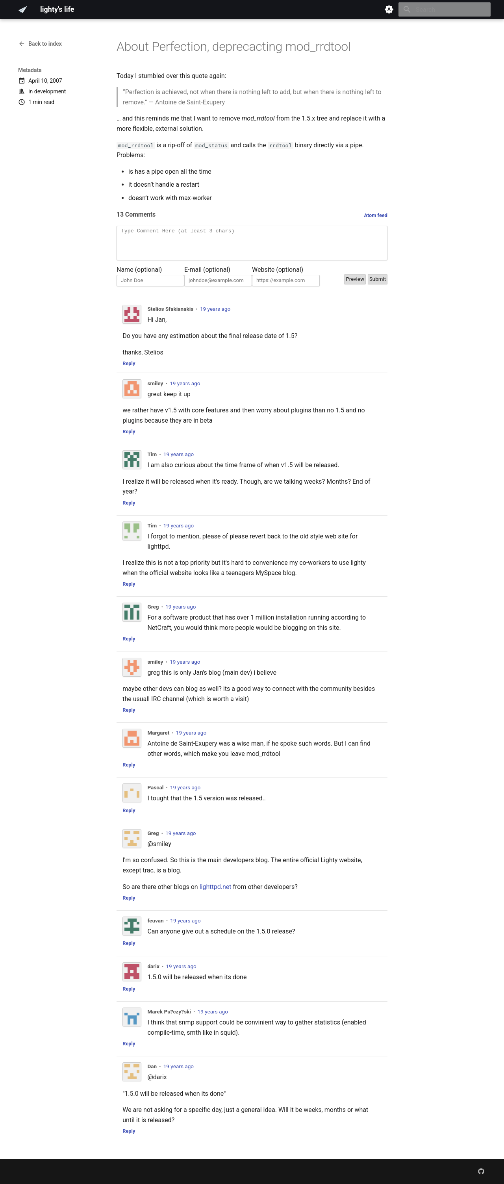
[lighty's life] (23, 9)
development (50, 91)
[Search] (444, 9)
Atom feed (375, 215)
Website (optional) (277, 275)
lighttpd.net (216, 892)
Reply (128, 369)
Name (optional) (139, 275)
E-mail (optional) (207, 275)
